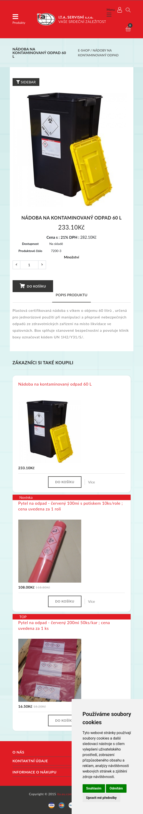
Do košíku (32, 286)
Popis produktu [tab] (71, 295)
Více (91, 482)
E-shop (84, 50)
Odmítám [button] (116, 788)
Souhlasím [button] (94, 788)
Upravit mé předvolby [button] (101, 798)
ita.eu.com (64, 794)
